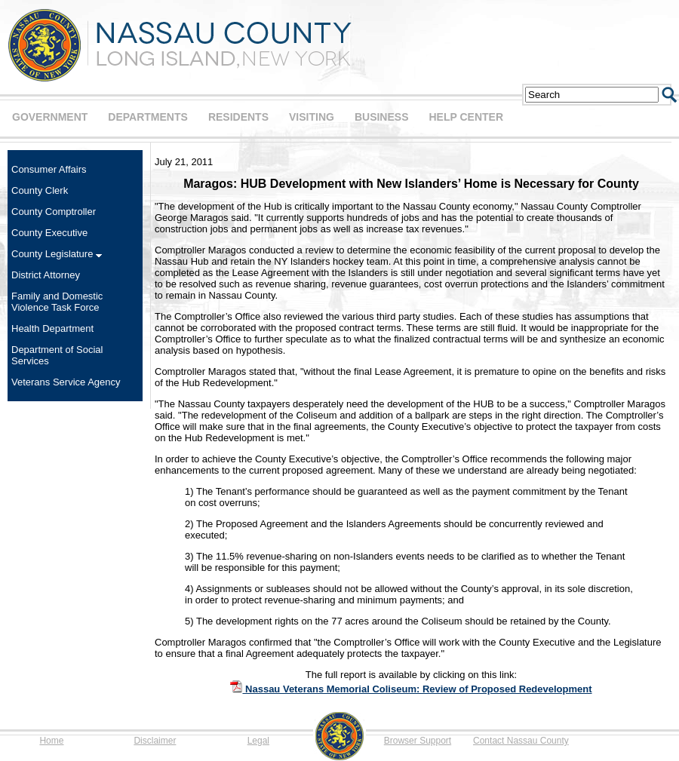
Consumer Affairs (48, 169)
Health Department (52, 328)
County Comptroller (53, 211)
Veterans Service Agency (66, 382)
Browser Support (417, 740)
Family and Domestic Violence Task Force (57, 301)
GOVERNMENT (50, 117)
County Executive (49, 232)
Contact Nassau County (521, 740)
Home (51, 740)
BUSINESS (382, 117)
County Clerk (39, 190)
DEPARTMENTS (148, 117)
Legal (258, 740)
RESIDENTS (238, 117)
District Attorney (45, 275)
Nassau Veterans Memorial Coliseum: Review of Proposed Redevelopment (410, 689)
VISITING (311, 117)
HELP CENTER (466, 117)
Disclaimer (155, 740)
